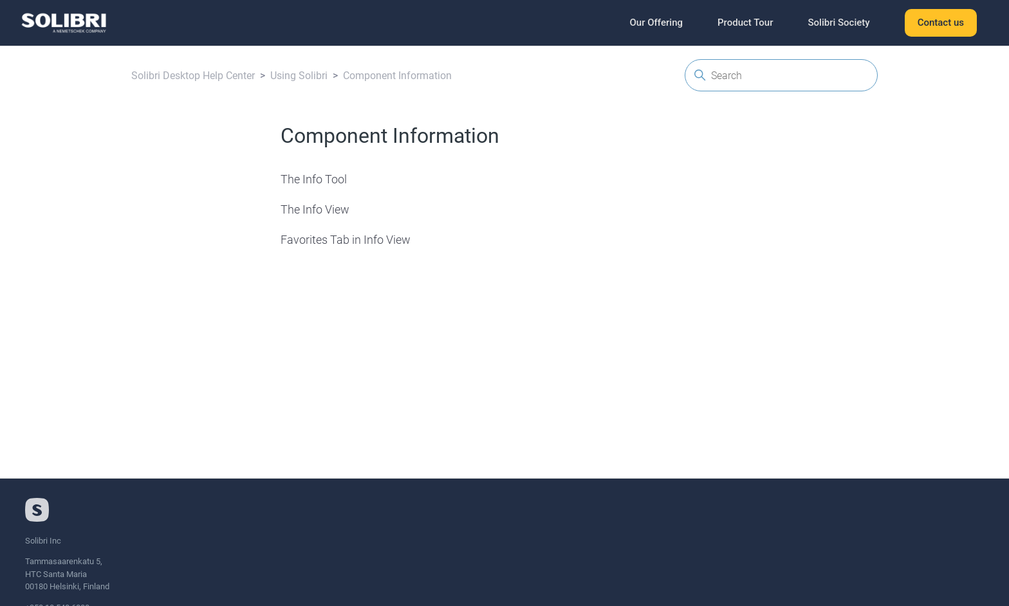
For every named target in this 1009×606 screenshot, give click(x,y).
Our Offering (656, 22)
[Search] (781, 75)
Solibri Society (838, 22)
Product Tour (745, 22)
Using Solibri (299, 75)
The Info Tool (314, 179)
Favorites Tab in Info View (346, 239)
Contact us (941, 22)
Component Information (397, 75)
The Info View (315, 209)
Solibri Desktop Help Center (193, 75)
